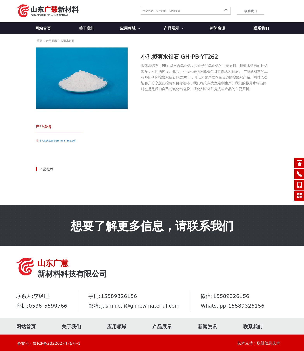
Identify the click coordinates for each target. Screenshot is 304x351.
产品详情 (43, 126)
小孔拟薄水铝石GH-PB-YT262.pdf (57, 140)
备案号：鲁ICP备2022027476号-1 (48, 343)
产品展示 (174, 28)
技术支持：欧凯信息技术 (258, 342)
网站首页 (43, 28)
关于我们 (86, 28)
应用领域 (130, 28)
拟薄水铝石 (67, 40)
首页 (39, 40)
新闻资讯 (217, 28)
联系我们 (250, 11)
